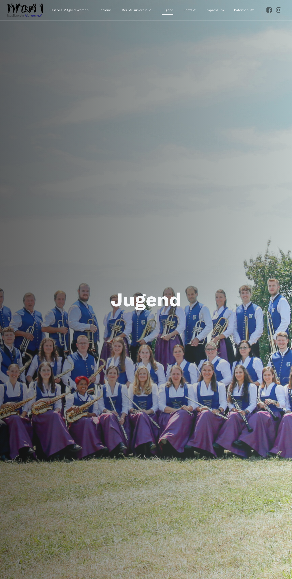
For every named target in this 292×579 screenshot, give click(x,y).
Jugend (167, 10)
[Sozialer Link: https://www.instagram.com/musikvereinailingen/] (280, 10)
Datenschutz (244, 10)
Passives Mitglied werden (69, 10)
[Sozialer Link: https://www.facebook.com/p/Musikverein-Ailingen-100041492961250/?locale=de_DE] (270, 10)
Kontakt (189, 10)
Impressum (215, 10)
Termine (105, 10)
